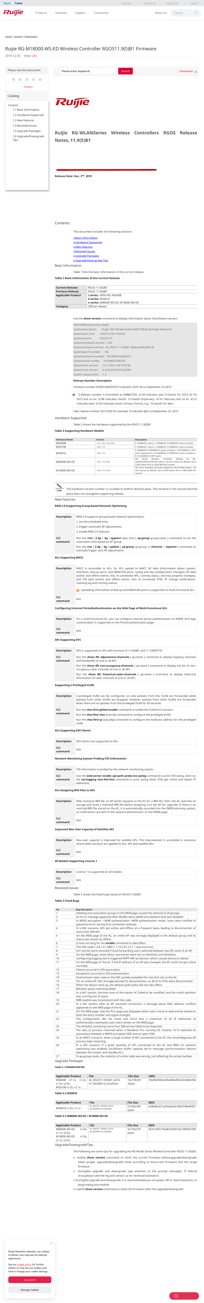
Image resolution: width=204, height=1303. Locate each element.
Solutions (61, 13)
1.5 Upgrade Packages (27, 131)
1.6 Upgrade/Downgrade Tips (28, 138)
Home (8, 36)
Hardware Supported (88, 242)
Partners (126, 3)
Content (13, 105)
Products (41, 13)
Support (80, 13)
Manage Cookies (30, 1289)
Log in (194, 3)
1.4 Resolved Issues (25, 125)
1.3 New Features (23, 120)
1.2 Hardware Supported (28, 115)
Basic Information (86, 238)
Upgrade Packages (87, 256)
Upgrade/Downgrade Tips (91, 260)
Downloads (31, 36)
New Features (84, 247)
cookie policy (24, 1264)
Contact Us (150, 3)
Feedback (28, 86)
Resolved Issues (85, 251)
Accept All (29, 1279)
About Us (161, 13)
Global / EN (172, 3)
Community (101, 13)
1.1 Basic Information (26, 109)
